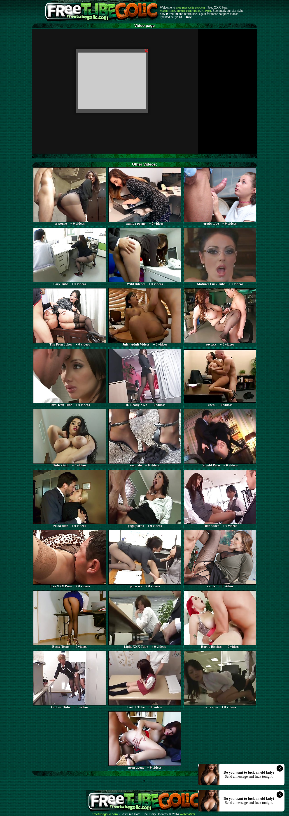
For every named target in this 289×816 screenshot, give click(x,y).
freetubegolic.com (105, 814)
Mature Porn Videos (188, 10)
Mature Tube (167, 10)
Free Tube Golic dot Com (190, 7)
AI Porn (206, 10)
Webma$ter (188, 814)
